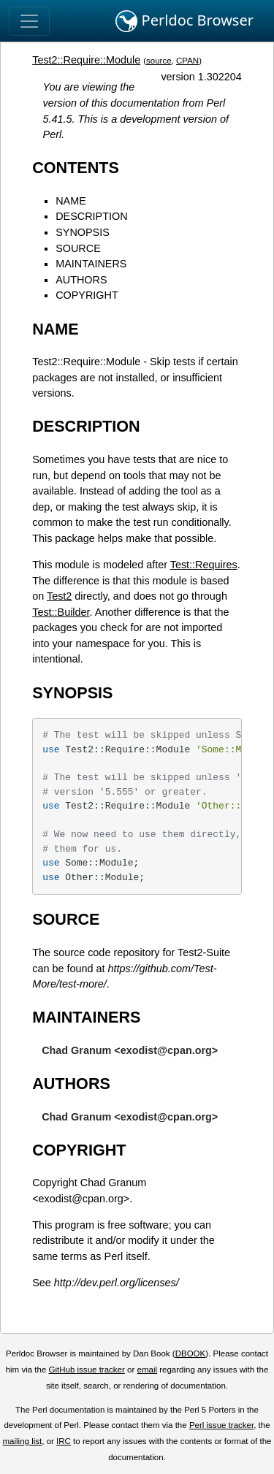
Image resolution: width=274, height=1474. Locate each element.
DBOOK (190, 1353)
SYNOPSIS (83, 232)
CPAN (187, 60)
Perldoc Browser (184, 21)
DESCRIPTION (91, 216)
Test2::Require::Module (86, 60)
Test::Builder (60, 612)
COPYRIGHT (87, 295)
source (159, 60)
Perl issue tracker (221, 1425)
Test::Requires (203, 564)
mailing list (22, 1441)
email (147, 1369)
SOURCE (78, 248)
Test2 (59, 596)
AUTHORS (81, 280)
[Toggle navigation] (29, 21)
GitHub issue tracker (87, 1369)
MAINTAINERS (91, 264)
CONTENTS (75, 168)
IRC (63, 1441)
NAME (71, 201)
